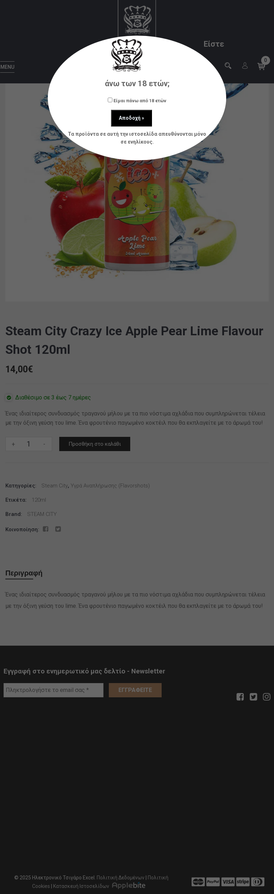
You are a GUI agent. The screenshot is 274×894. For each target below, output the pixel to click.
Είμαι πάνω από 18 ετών (137, 100)
